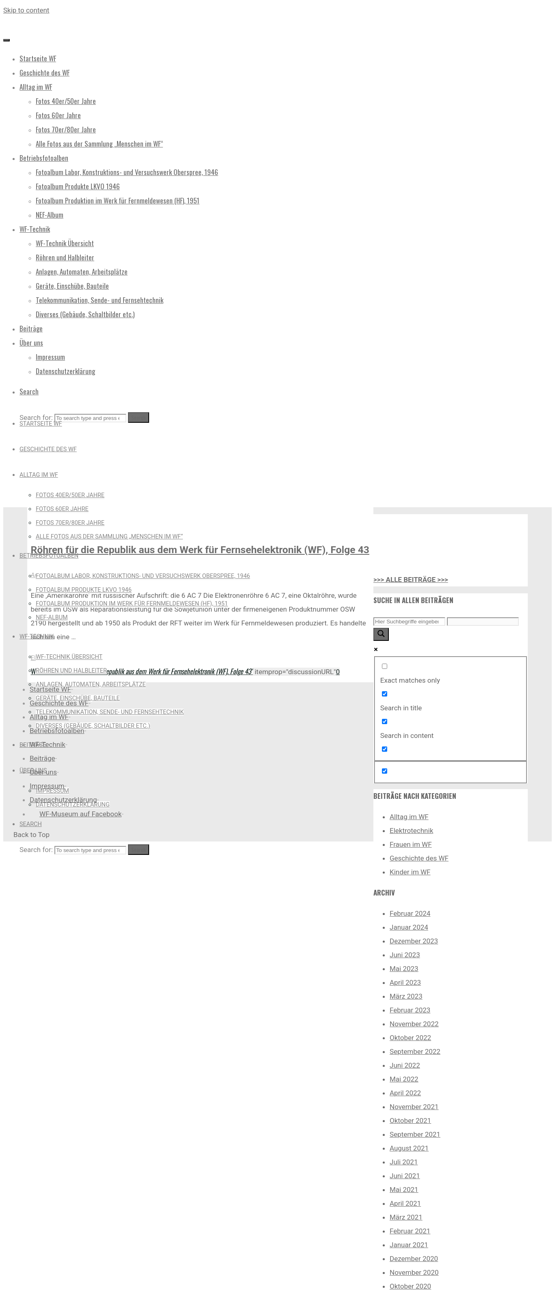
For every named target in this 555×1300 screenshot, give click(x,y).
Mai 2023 (404, 969)
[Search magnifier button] (381, 634)
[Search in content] (384, 721)
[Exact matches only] (384, 666)
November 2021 (414, 1107)
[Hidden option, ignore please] (384, 771)
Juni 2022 (405, 1065)
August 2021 (409, 1148)
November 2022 (414, 1024)
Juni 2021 (405, 1176)
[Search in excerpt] (384, 749)
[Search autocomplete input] (483, 621)
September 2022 (415, 1051)
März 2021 (406, 1217)
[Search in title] (384, 694)
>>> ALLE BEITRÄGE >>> (410, 579)
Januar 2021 (409, 1245)
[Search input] (409, 621)
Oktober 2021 (410, 1120)
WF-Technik (47, 744)
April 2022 (405, 1093)
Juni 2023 (405, 955)
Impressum (47, 786)
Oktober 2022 (410, 1038)
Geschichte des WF (419, 858)
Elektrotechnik (411, 830)
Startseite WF (50, 689)
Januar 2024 (409, 927)
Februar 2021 (410, 1231)
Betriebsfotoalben (57, 731)
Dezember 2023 (414, 941)
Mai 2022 (404, 1079)
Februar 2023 (410, 1010)
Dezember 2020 (414, 1259)
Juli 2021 (404, 1162)
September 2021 (415, 1134)
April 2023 (405, 982)
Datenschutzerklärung (63, 800)
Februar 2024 (410, 913)
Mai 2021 (404, 1189)
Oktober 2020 (410, 1286)
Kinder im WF (410, 872)
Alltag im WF (409, 817)
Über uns (43, 772)
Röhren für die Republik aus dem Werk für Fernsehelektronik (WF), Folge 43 (200, 550)
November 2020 (414, 1272)
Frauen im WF (411, 844)
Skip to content (26, 10)
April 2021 (405, 1203)
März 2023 (406, 996)
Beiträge (42, 758)
